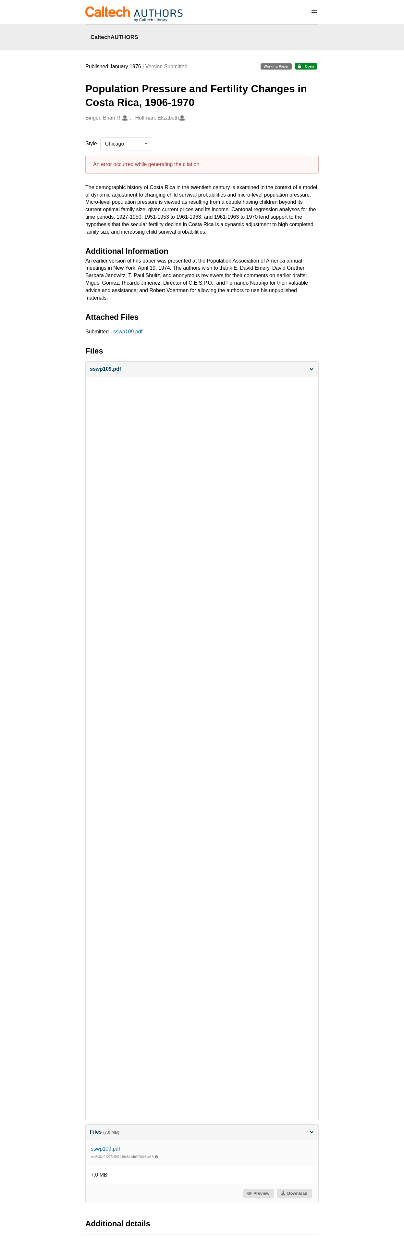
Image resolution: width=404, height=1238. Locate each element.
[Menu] (314, 12)
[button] (202, 369)
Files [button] (202, 1132)
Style (91, 143)
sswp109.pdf (127, 331)
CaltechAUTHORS (114, 37)
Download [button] (294, 1193)
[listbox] (126, 143)
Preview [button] (258, 1193)
